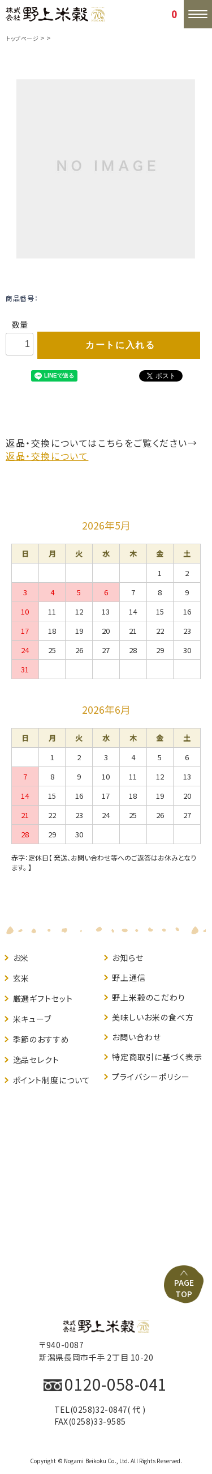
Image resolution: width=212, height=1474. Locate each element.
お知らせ (128, 957)
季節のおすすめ (41, 1039)
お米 (21, 957)
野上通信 (129, 977)
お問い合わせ (136, 1037)
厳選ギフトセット (43, 998)
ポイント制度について (52, 1080)
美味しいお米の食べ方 (153, 1017)
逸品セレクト (36, 1059)
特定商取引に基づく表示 (157, 1056)
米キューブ (32, 1018)
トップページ (22, 38)
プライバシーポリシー (151, 1076)
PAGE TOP (184, 1288)
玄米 (21, 978)
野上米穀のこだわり (148, 997)
